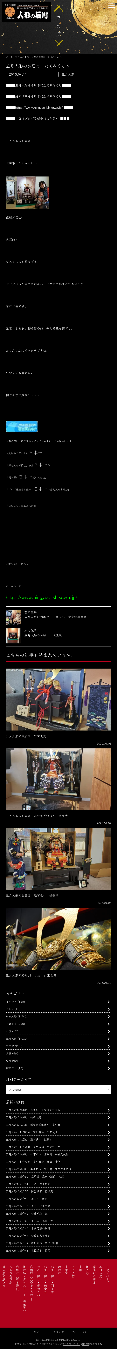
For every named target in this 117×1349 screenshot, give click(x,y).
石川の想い (101, 1273)
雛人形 (87, 1270)
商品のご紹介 (94, 1274)
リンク (36, 1332)
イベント (11, 1001)
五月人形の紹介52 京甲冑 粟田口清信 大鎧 (35, 1176)
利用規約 (85, 1344)
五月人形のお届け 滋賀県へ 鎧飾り (29, 1139)
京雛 (8, 1053)
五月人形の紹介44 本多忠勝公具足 (28, 1228)
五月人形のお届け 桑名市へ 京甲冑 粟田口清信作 (38, 1169)
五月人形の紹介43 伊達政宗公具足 (28, 1235)
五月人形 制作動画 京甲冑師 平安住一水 (33, 1147)
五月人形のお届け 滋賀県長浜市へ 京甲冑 (33, 1124)
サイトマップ (58, 1332)
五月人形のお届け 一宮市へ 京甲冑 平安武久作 (37, 1154)
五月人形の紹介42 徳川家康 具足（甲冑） (33, 1243)
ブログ (10, 1024)
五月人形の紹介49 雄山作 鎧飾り (28, 1198)
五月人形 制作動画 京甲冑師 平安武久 (32, 1132)
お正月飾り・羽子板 (52, 1279)
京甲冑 (10, 1046)
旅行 (8, 1061)
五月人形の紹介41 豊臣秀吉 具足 (28, 1250)
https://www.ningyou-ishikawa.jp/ (39, 107)
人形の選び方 (10, 1274)
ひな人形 (11, 1016)
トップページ (107, 1274)
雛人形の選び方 (4, 1276)
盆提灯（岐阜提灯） (17, 1279)
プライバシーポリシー (81, 1332)
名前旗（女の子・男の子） (31, 1284)
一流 (8, 1031)
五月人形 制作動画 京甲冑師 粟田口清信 (33, 1161)
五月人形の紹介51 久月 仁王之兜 (28, 1184)
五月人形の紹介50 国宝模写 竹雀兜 (29, 1191)
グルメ (10, 1009)
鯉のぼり (11, 1068)
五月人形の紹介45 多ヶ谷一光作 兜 (29, 1221)
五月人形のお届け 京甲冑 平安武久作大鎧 (33, 1110)
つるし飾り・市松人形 (38, 1280)
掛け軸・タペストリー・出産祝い (24, 1288)
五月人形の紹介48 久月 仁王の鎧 (28, 1206)
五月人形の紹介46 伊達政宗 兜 (26, 1213)
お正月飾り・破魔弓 (45, 1279)
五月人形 (11, 1038)
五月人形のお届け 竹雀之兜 (23, 1117)
